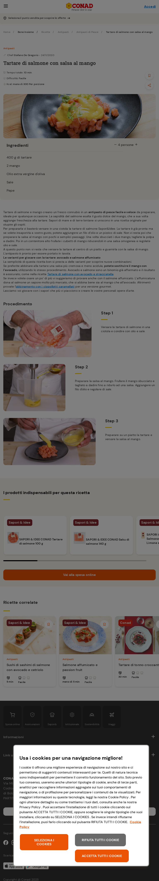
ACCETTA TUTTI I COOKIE (102, 856)
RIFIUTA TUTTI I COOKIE (100, 840)
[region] (81, 805)
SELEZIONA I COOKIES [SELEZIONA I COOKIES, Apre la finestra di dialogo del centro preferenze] (44, 842)
